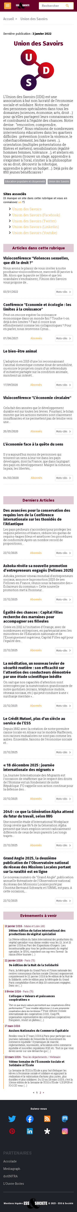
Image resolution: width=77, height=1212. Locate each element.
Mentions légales (13, 1203)
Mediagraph (11, 1169)
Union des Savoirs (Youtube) (34, 233)
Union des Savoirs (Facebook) (36, 215)
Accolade (10, 1161)
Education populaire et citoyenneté (25, 181)
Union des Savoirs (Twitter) (34, 221)
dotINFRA (10, 1176)
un (19, 202)
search (67, 6)
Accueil (8, 19)
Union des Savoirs (59, 181)
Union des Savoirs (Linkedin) (35, 227)
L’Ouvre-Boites (13, 1184)
